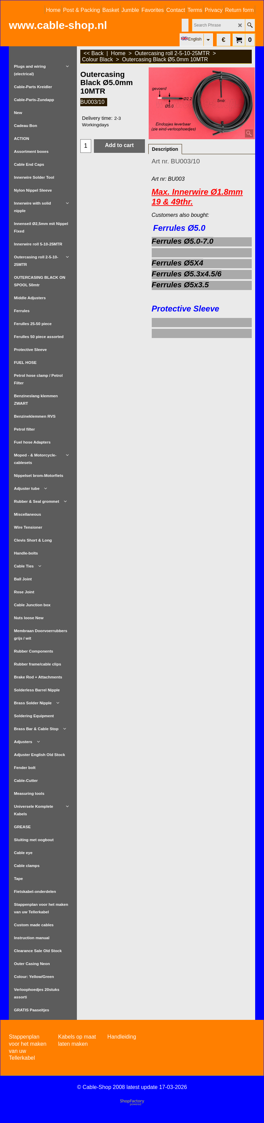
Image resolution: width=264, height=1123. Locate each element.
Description (165, 149)
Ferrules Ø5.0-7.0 (183, 241)
